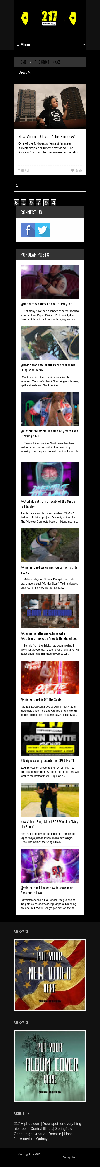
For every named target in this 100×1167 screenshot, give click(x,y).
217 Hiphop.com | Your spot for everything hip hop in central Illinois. (48, 1156)
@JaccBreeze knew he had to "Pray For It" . (49, 303)
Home (22, 62)
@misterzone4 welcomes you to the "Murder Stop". (50, 570)
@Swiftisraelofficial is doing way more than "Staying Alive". (49, 433)
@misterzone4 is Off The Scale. (41, 699)
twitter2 (42, 230)
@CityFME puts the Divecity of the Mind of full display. (49, 503)
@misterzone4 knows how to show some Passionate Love (47, 890)
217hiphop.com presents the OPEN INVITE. (48, 760)
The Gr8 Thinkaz (47, 62)
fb (28, 230)
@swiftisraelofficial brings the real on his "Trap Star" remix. (48, 367)
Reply (78, 170)
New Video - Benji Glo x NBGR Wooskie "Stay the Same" (49, 824)
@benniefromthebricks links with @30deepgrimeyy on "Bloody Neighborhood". (50, 636)
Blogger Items (26, 1160)
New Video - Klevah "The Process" (46, 136)
